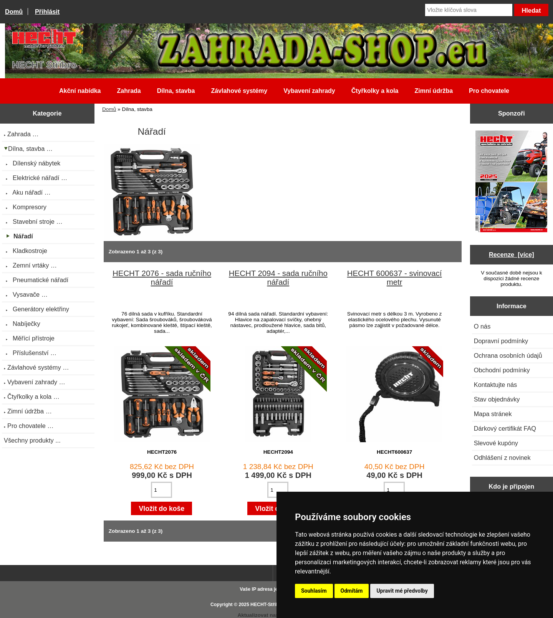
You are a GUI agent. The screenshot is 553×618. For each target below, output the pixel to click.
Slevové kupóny (496, 443)
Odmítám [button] (352, 591)
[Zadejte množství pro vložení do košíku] (161, 490)
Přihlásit (47, 11)
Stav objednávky (497, 399)
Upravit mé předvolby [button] (401, 591)
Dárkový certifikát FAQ (505, 428)
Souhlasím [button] (314, 591)
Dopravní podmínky (501, 340)
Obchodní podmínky (502, 370)
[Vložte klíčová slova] (468, 10)
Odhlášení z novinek (502, 457)
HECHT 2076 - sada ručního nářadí (162, 277)
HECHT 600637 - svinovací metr (394, 277)
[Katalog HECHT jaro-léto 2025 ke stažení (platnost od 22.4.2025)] (511, 182)
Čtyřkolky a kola (375, 91)
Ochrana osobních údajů (508, 355)
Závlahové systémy (239, 91)
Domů (14, 11)
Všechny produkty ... (32, 440)
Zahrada (129, 91)
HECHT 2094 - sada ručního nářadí (278, 277)
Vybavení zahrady (309, 91)
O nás (482, 326)
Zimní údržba (434, 91)
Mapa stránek (493, 413)
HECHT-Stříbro (266, 604)
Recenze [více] (511, 254)
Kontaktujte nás (495, 384)
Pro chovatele (489, 91)
